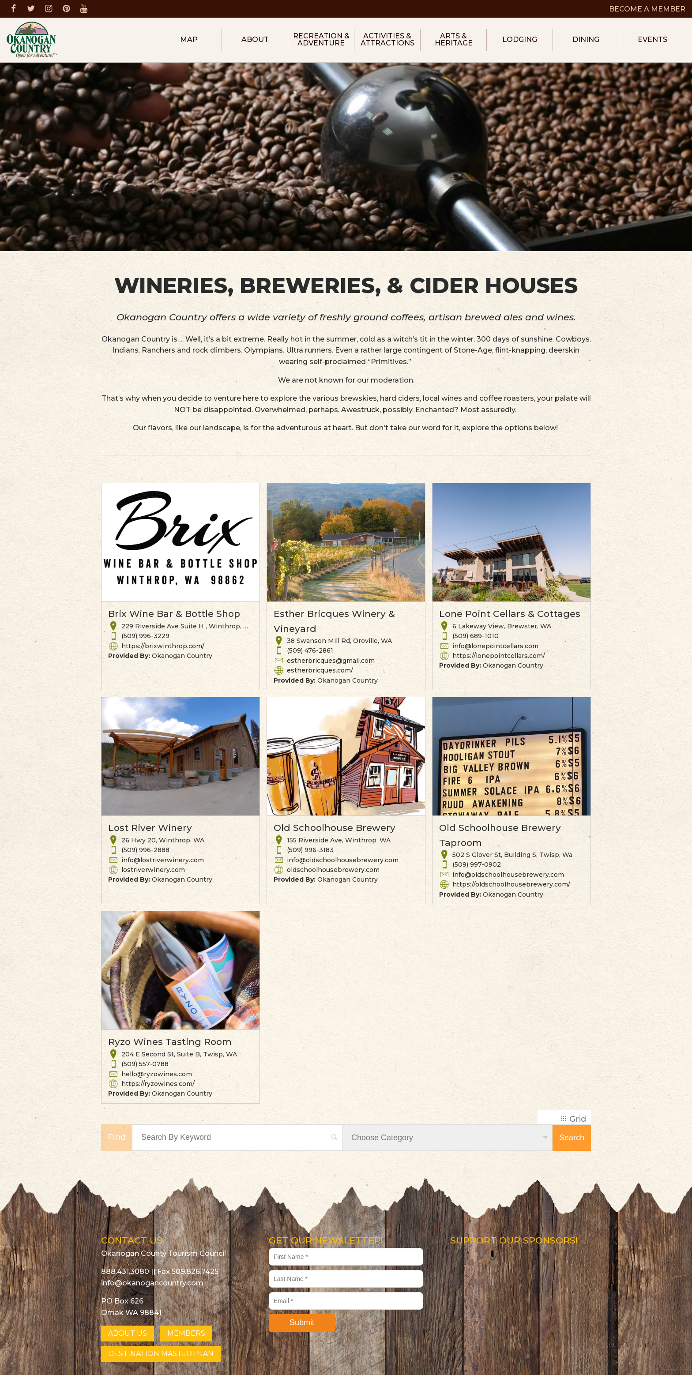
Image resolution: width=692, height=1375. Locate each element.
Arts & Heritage (454, 39)
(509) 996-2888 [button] (145, 850)
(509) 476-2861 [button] (310, 650)
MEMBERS (186, 1333)
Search (571, 1137)
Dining (585, 39)
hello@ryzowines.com (156, 1074)
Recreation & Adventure (321, 39)
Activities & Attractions (387, 39)
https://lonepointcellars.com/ (498, 656)
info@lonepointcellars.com (495, 646)
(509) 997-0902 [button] (476, 864)
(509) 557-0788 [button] (145, 1064)
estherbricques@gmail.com (331, 661)
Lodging (519, 39)
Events (652, 39)
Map (189, 39)
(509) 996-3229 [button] (145, 636)
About (255, 39)
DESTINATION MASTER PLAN (161, 1353)
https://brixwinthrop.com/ (162, 646)
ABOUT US (127, 1333)
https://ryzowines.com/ (158, 1084)
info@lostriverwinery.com (162, 860)
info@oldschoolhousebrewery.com (343, 860)
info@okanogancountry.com (152, 1283)
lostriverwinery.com (153, 870)
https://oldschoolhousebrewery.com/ (511, 884)
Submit (302, 1322)
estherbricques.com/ (320, 670)
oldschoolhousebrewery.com (333, 870)
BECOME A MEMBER (647, 9)
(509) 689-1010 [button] (475, 636)
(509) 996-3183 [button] (310, 850)
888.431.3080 (125, 1271)
